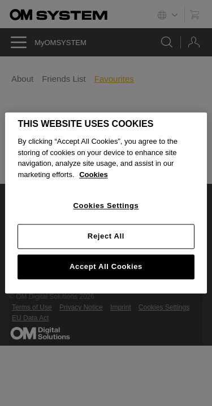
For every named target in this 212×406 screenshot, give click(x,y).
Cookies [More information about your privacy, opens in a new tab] (93, 174)
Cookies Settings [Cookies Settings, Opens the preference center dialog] (106, 206)
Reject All (106, 236)
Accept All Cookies (106, 266)
